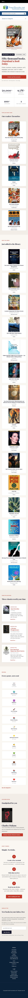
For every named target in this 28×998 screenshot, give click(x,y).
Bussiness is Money (14, 535)
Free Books (14, 949)
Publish (14, 954)
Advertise (14, 978)
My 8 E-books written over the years (14, 469)
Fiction (14, 185)
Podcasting (14, 955)
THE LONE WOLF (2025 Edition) (14, 333)
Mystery (14, 163)
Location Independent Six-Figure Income (14, 311)
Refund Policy (14, 974)
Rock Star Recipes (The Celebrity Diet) (14, 48)
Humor (14, 494)
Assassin (14, 424)
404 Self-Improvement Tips (14, 226)
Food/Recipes (14, 140)
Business (14, 405)
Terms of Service (14, 971)
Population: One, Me (14, 513)
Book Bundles (14, 952)
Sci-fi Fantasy (14, 450)
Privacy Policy (20, 935)
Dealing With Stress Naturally (14, 581)
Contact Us (14, 963)
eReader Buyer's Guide (14, 962)
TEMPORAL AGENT (14, 446)
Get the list (7, 932)
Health (14, 584)
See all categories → (7, 787)
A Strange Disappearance (14, 629)
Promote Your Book (14, 957)
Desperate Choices (14, 159)
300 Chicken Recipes (14, 204)
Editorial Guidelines (14, 975)
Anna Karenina (14, 609)
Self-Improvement (14, 314)
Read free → (13, 619)
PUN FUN (14, 491)
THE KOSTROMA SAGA (14, 288)
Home (14, 960)
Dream (13, 182)
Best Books (14, 951)
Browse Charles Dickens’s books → (12, 834)
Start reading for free (14, 896)
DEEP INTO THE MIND (14, 379)
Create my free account (13, 77)
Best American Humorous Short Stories (17, 650)
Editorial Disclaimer (14, 977)
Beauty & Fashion (14, 229)
